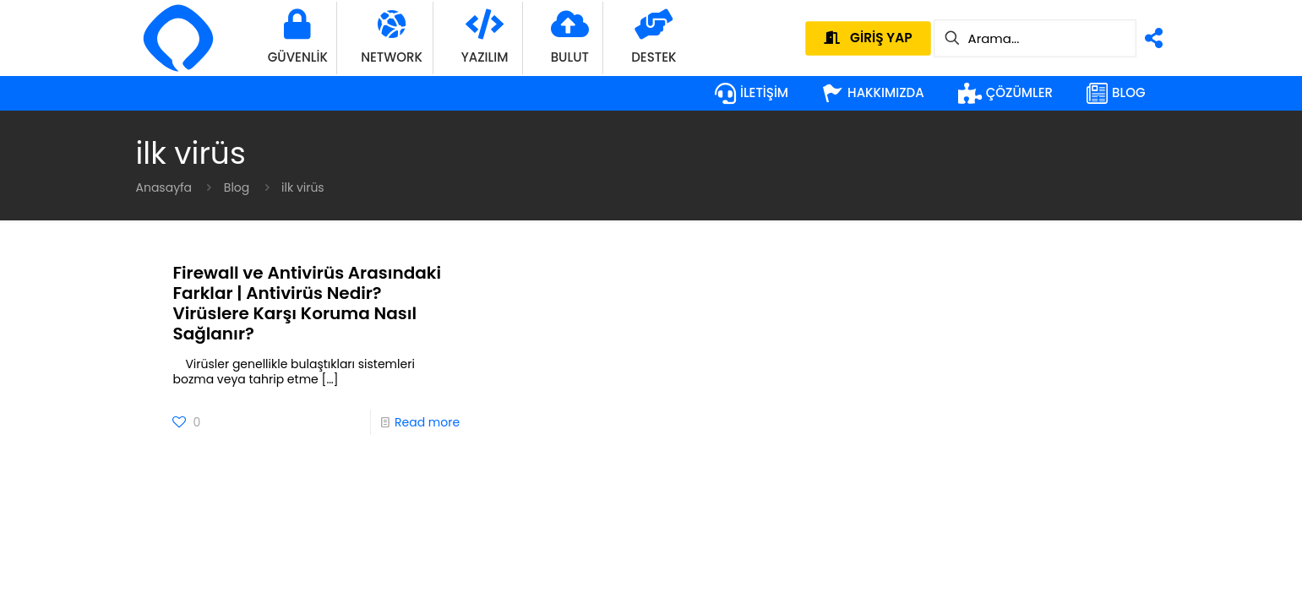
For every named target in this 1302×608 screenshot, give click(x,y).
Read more (427, 422)
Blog (236, 187)
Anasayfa (164, 187)
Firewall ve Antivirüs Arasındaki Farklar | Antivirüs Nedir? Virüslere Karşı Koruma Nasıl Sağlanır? (306, 303)
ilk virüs (302, 187)
